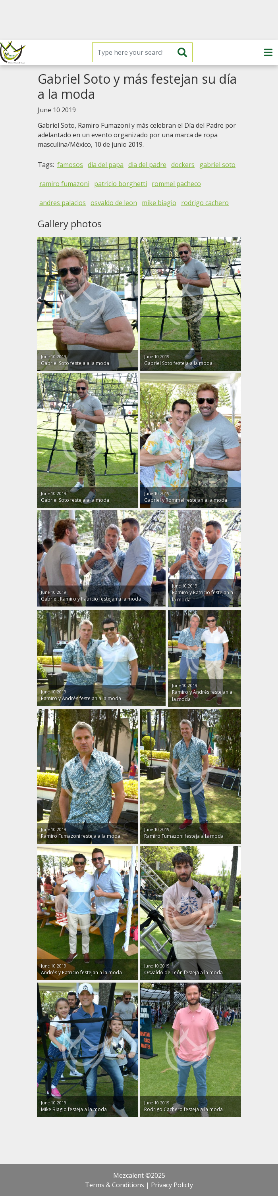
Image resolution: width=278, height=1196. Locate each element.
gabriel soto (217, 164)
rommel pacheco (176, 183)
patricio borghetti (120, 183)
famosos (70, 164)
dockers (183, 164)
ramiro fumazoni (64, 183)
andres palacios (62, 202)
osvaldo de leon (114, 202)
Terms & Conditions (114, 1185)
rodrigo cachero (205, 202)
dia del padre (147, 164)
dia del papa (106, 164)
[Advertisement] (139, 20)
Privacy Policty (172, 1185)
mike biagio (159, 202)
